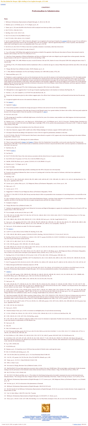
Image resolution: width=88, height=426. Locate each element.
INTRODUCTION (45, 414)
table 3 (45, 112)
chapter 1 (13, 150)
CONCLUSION (46, 420)
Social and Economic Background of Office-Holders (54, 416)
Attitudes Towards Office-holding (43, 417)
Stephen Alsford (77, 424)
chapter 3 (10, 102)
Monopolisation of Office (28, 417)
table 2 (14, 105)
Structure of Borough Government (33, 416)
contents (3, 4)
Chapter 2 (8, 271)
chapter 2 (24, 142)
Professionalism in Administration (61, 417)
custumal (64, 41)
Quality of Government (35, 419)
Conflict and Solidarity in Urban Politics (51, 419)
